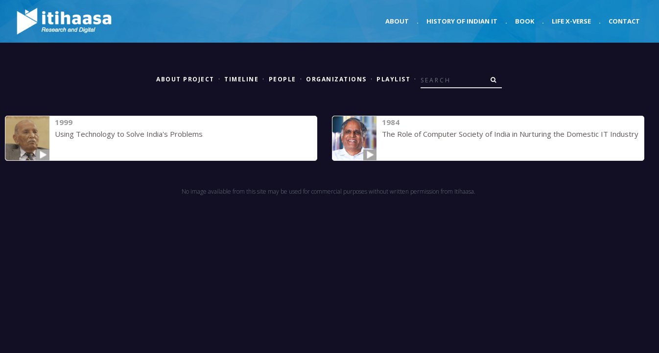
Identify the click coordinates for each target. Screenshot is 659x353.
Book (524, 21)
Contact (624, 21)
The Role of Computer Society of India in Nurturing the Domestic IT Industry (510, 134)
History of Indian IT (461, 21)
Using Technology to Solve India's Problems (129, 134)
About (397, 21)
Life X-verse (571, 21)
